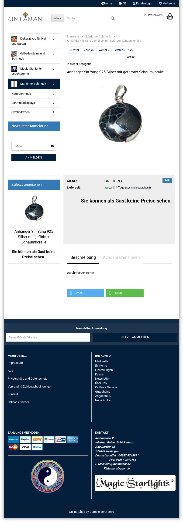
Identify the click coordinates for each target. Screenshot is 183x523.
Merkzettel (167, 3)
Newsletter (102, 383)
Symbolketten (20, 117)
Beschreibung (83, 262)
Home (106, 3)
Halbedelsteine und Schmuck (28, 61)
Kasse (99, 379)
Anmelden (33, 162)
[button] (85, 298)
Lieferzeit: (74, 192)
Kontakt (13, 399)
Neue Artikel (103, 405)
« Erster (74, 55)
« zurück (88, 55)
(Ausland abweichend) (138, 192)
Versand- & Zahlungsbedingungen (30, 391)
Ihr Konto (101, 371)
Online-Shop (77, 517)
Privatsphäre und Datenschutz (27, 383)
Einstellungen (104, 375)
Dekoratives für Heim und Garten (29, 46)
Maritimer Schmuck (28, 89)
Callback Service (19, 407)
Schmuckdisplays (23, 108)
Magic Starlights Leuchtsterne (26, 76)
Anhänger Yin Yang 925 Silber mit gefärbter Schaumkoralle (33, 242)
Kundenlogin (142, 3)
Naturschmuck (21, 99)
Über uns (101, 388)
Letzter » (119, 55)
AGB (11, 376)
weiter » (104, 55)
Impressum (15, 368)
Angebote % (103, 401)
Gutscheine (102, 396)
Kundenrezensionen (121, 262)
